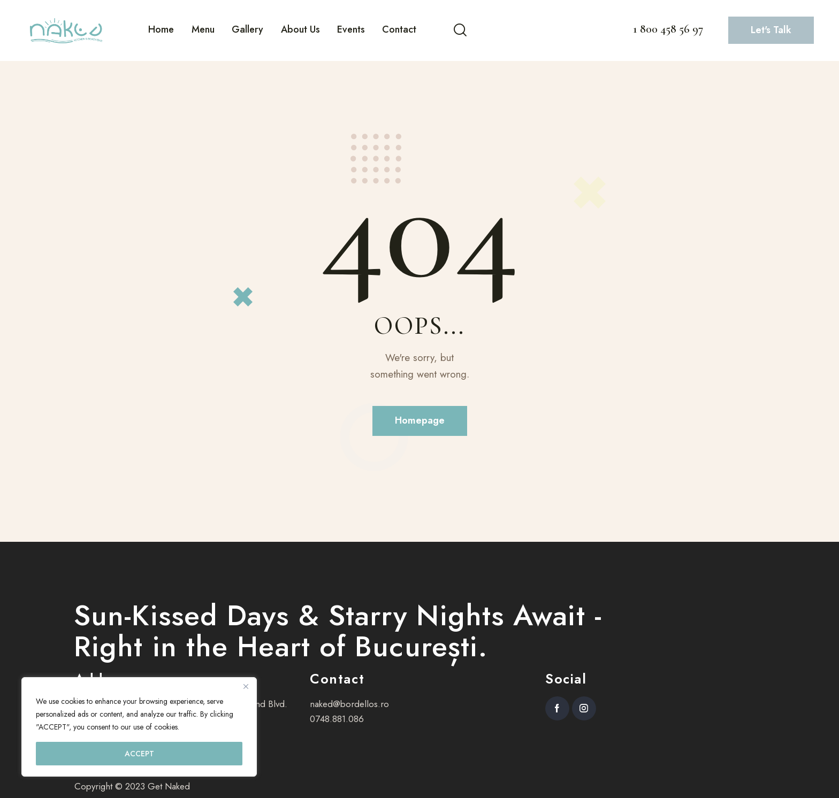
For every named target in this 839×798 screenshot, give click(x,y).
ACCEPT (139, 753)
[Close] (245, 686)
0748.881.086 (337, 718)
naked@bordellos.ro (349, 703)
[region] (139, 727)
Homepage (420, 420)
